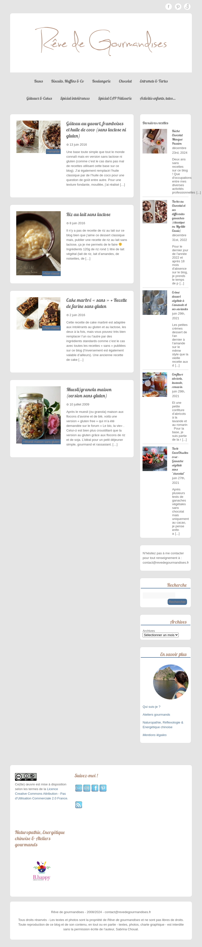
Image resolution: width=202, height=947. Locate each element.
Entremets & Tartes (154, 81)
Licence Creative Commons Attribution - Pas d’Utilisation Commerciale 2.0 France (41, 793)
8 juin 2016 (77, 223)
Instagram (187, 6)
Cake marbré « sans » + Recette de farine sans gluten (96, 303)
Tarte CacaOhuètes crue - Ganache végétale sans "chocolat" (180, 461)
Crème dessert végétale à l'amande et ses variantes (180, 300)
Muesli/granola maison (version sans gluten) (89, 392)
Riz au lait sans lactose (88, 214)
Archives (149, 631)
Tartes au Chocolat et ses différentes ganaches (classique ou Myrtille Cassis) (178, 216)
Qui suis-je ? (152, 707)
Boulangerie (101, 81)
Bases (38, 81)
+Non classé (51, 273)
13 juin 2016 (78, 144)
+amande (53, 151)
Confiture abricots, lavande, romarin (177, 380)
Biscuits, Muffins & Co (67, 81)
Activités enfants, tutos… (157, 98)
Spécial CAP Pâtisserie (115, 98)
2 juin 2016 (77, 315)
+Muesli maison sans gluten (41, 442)
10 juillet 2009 (79, 404)
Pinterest (177, 6)
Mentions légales (155, 735)
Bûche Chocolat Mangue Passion (177, 137)
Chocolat (125, 81)
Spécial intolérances (75, 98)
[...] (198, 192)
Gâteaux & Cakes (39, 98)
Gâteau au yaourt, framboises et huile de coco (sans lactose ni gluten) (96, 129)
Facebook (168, 6)
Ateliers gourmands (156, 714)
